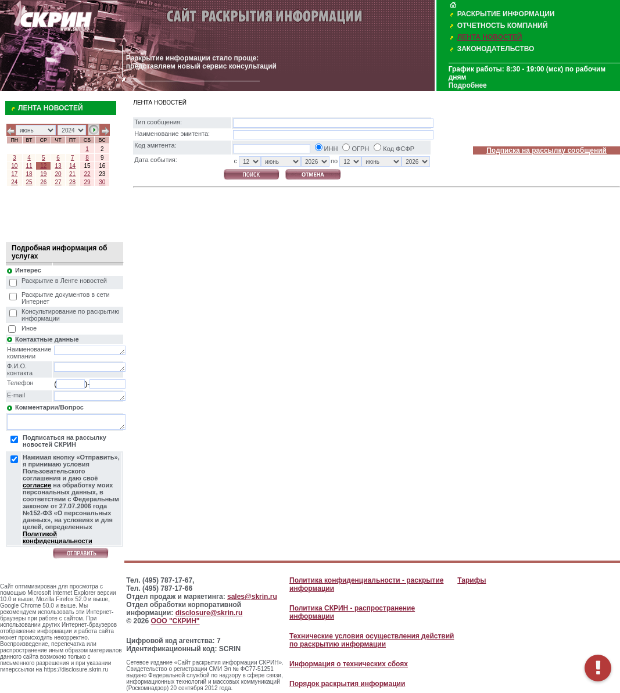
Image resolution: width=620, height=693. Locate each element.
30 (102, 182)
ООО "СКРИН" (175, 621)
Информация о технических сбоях (348, 664)
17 (14, 174)
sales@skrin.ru (252, 597)
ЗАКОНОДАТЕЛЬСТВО (496, 49)
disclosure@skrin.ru (209, 613)
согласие (37, 485)
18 (29, 174)
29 (87, 182)
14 (72, 166)
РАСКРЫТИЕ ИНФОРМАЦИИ (506, 14)
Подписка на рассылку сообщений (546, 150)
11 (29, 166)
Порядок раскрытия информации (347, 684)
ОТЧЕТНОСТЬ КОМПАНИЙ (502, 25)
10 (14, 166)
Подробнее (468, 85)
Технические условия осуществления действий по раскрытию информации (371, 640)
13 (58, 166)
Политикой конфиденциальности (57, 537)
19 (43, 174)
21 (72, 174)
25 (29, 182)
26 (43, 182)
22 (87, 174)
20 (58, 174)
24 (14, 182)
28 (72, 182)
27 (58, 182)
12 (43, 166)
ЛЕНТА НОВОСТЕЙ (489, 37)
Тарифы (471, 580)
